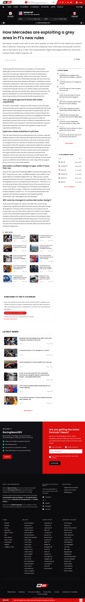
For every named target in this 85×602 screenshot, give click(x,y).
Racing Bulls (7, 542)
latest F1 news (12, 488)
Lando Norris (16, 499)
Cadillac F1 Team (9, 547)
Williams (6, 544)
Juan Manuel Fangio (70, 556)
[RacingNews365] (42, 586)
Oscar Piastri (28, 542)
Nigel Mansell (68, 552)
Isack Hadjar (27, 540)
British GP (47, 542)
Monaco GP (47, 535)
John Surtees (68, 568)
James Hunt (67, 537)
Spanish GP (47, 554)
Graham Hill (67, 561)
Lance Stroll (27, 559)
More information (42, 23)
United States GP (49, 561)
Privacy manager (42, 594)
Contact (56, 592)
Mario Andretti (68, 571)
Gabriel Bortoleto (29, 573)
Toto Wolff (27, 172)
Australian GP (48, 523)
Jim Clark (67, 547)
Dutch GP (47, 549)
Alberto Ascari (68, 530)
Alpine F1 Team (8, 532)
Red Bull (5, 138)
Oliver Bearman (28, 568)
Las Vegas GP (48, 563)
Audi (5, 535)
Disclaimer (22, 592)
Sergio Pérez (27, 547)
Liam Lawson (28, 566)
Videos (53, 7)
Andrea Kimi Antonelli (30, 537)
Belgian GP (47, 544)
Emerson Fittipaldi (69, 559)
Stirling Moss (67, 554)
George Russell (25, 499)
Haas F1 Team (8, 540)
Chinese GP (47, 525)
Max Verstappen (18, 497)
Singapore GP (48, 559)
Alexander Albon (29, 563)
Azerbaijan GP (48, 556)
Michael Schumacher (70, 528)
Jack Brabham (68, 566)
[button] (10, 15)
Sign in (7, 457)
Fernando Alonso (31, 497)
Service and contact (70, 490)
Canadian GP (48, 532)
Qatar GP (47, 566)
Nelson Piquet (68, 563)
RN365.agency (68, 492)
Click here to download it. (10, 318)
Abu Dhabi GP (48, 568)
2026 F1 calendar (16, 505)
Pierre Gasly (27, 556)
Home (9, 7)
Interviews (45, 7)
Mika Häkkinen (68, 542)
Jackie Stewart (68, 540)
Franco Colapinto (29, 571)
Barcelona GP (48, 537)
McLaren (6, 525)
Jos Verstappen (68, 544)
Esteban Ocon (28, 549)
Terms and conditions (34, 592)
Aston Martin (8, 537)
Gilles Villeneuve (68, 535)
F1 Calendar (24, 7)
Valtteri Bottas (28, 552)
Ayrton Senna (68, 532)
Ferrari (6, 528)
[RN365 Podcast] (37, 2)
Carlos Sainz (27, 544)
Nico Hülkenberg (29, 561)
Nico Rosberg (68, 523)
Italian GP (47, 552)
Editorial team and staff (71, 487)
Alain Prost (67, 525)
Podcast (60, 7)
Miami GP (47, 530)
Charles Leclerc (28, 530)
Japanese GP (48, 528)
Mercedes (8, 69)
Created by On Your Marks (69, 592)
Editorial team (12, 592)
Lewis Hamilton (7, 497)
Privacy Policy (47, 592)
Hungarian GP (48, 547)
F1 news (15, 7)
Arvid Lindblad (28, 554)
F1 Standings (34, 7)
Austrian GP (47, 540)
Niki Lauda (67, 549)
